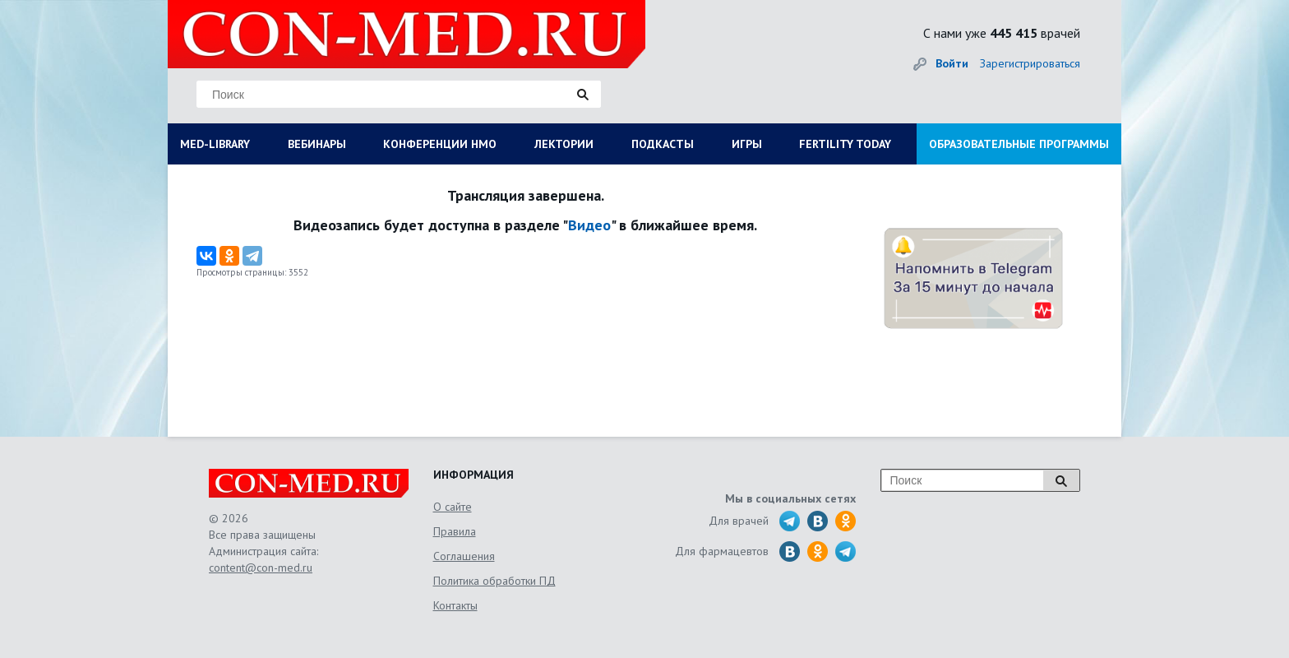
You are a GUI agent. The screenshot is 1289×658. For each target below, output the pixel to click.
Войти (952, 63)
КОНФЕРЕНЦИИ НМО (440, 144)
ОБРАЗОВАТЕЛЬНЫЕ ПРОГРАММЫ (1019, 144)
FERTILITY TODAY (845, 144)
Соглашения (464, 556)
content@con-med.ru (260, 567)
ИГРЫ (747, 144)
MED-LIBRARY (215, 144)
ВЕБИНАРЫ (317, 144)
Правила (454, 531)
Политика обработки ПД (494, 580)
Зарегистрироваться (1030, 63)
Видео (589, 224)
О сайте (452, 506)
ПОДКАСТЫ (662, 144)
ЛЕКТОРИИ (564, 144)
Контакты (455, 605)
